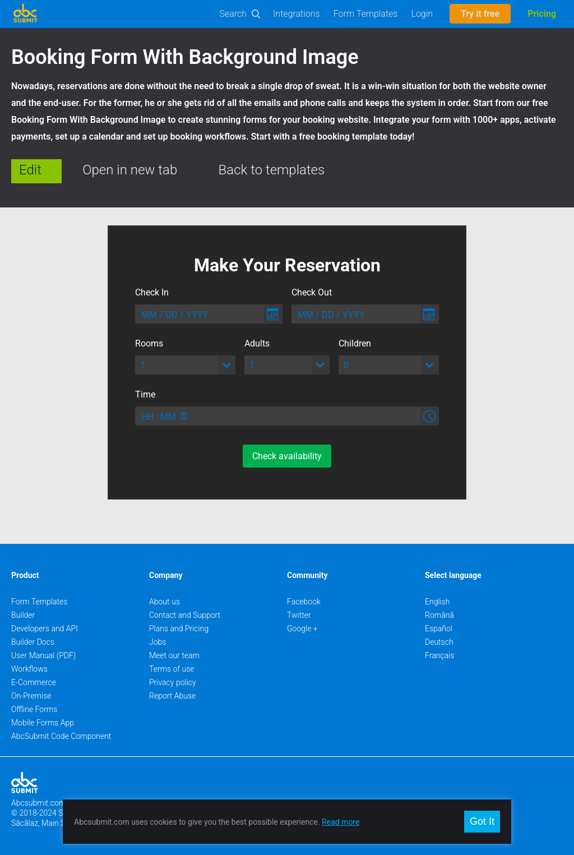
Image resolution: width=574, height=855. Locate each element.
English (437, 601)
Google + (302, 628)
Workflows (29, 668)
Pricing (541, 13)
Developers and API (44, 628)
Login (422, 13)
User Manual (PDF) (43, 655)
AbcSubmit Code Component (61, 736)
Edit (30, 170)
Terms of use (171, 668)
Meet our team (174, 655)
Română (439, 615)
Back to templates (272, 170)
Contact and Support (184, 615)
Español (438, 628)
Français (439, 655)
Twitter (299, 615)
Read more (340, 821)
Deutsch (439, 641)
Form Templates (366, 13)
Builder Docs (32, 641)
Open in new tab (129, 170)
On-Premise (31, 695)
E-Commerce (33, 682)
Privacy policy (172, 682)
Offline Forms (34, 709)
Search (233, 13)
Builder (23, 615)
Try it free (480, 13)
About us (164, 601)
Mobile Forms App (42, 722)
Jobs (157, 641)
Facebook (304, 601)
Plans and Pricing (179, 628)
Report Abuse (172, 695)
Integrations (296, 13)
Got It (482, 821)
